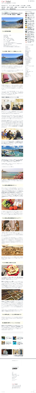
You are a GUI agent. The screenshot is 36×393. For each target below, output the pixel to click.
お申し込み (13, 378)
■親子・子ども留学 (28, 7)
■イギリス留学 (23, 5)
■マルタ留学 (17, 5)
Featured (26, 46)
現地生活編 (26, 54)
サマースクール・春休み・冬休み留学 (8, 341)
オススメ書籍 (26, 56)
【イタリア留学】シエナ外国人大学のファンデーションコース (30, 23)
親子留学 (26, 76)
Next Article (21, 348)
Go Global (3, 356)
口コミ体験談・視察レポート (6, 11)
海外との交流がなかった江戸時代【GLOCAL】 (30, 38)
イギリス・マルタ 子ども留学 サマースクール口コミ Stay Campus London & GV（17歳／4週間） (29, 21)
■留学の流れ (3, 7)
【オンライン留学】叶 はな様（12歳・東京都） (30, 41)
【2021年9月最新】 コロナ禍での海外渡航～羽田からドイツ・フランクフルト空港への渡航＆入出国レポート (29, 29)
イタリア (26, 64)
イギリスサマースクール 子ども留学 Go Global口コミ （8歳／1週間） (30, 17)
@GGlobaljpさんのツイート (15, 360)
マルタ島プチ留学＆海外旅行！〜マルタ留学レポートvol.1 (20, 338)
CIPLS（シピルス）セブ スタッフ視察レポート (9, 338)
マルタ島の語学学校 (27, 62)
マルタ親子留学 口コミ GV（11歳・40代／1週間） (30, 19)
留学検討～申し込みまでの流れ (15, 375)
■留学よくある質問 (10, 7)
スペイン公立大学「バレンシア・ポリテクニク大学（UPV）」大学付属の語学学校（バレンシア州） (29, 32)
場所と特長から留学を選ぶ (5, 355)
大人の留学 (10, 11)
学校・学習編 (26, 52)
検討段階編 (26, 53)
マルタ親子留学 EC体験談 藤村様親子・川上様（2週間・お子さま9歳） (18, 355)
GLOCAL (26, 47)
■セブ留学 (28, 5)
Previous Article (4, 348)
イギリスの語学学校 (27, 60)
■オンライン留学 (11, 5)
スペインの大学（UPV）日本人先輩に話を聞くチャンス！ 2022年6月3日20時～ (30, 27)
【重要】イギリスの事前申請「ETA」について (30, 15)
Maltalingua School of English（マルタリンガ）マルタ (9, 343)
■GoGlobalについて (5, 5)
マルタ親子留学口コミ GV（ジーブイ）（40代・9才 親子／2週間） (30, 25)
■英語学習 (26, 55)
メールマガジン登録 (14, 376)
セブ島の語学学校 (27, 61)
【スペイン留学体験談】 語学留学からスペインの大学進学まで (30, 13)
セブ (6, 336)
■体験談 (15, 7)
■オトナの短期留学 (21, 7)
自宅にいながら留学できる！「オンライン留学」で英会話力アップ (30, 40)
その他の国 (26, 63)
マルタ (2, 11)
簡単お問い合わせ (14, 377)
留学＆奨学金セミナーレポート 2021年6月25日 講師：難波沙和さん (30, 36)
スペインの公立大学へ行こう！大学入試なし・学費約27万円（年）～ (30, 34)
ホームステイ (26, 69)
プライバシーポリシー (14, 379)
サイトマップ (13, 380)
